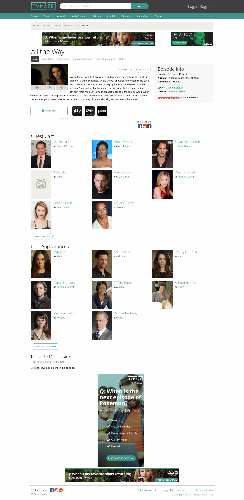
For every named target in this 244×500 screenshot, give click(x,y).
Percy (120, 317)
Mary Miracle (124, 146)
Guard (60, 176)
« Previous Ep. (126, 69)
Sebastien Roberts (188, 141)
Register (206, 6)
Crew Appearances (105, 59)
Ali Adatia (60, 172)
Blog (165, 490)
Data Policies (204, 490)
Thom (181, 287)
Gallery (123, 59)
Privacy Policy (200, 494)
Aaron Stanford (64, 282)
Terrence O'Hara (176, 91)
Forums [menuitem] (159, 16)
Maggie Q (60, 252)
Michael (121, 256)
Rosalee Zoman (186, 176)
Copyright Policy (182, 494)
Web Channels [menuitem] (79, 16)
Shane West (122, 252)
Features (146, 490)
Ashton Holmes (185, 282)
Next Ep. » (143, 69)
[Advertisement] (98, 39)
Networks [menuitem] (61, 16)
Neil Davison (123, 172)
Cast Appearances (82, 59)
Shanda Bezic (63, 203)
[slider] (170, 97)
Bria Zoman (63, 207)
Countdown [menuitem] (143, 16)
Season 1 (173, 74)
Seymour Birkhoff (66, 287)
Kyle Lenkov (123, 176)
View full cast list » (41, 236)
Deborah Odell (185, 172)
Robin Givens (123, 141)
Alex (180, 256)
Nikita (60, 256)
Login (192, 6)
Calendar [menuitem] (126, 16)
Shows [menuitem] (34, 16)
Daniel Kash (62, 141)
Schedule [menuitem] (111, 16)
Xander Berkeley (125, 313)
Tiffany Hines (123, 282)
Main (35, 59)
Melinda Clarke (64, 313)
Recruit (121, 207)
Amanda (60, 317)
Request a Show (181, 490)
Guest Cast (47, 59)
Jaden (120, 287)
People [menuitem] (47, 16)
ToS (211, 494)
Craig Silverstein (174, 87)
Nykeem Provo (124, 203)
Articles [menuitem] (97, 16)
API (157, 490)
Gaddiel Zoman (65, 146)
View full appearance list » (45, 346)
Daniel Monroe (185, 146)
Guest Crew (63, 59)
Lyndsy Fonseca (186, 252)
